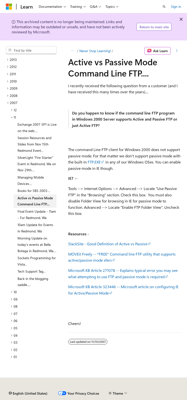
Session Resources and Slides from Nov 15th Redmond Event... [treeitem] (34, 143)
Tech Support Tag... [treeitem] (32, 271)
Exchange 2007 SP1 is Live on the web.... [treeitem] (37, 127)
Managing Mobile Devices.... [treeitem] (31, 180)
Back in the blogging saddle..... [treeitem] (33, 281)
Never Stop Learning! (95, 50)
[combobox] (31, 50)
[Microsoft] (9, 6)
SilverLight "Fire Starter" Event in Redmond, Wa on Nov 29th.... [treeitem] (37, 163)
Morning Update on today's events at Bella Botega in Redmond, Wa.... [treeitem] (37, 244)
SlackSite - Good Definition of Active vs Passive (107, 243)
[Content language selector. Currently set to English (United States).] (28, 393)
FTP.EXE (94, 161)
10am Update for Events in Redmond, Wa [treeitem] (35, 227)
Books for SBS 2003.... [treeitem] (34, 190)
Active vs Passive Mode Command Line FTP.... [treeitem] (35, 201)
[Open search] (164, 6)
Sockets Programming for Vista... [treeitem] (37, 261)
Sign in (176, 6)
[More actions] (177, 51)
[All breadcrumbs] (72, 51)
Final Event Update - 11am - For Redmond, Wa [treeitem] (37, 214)
